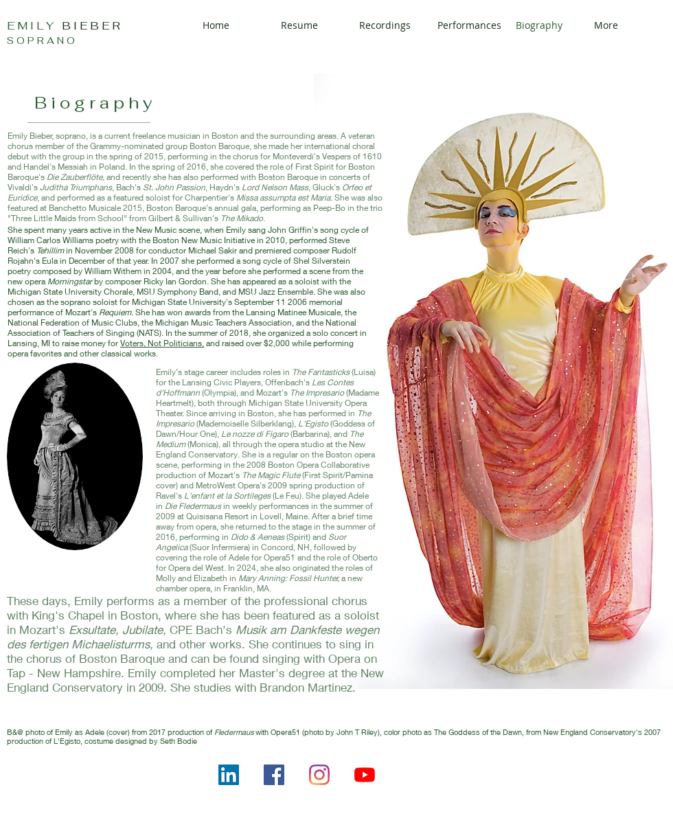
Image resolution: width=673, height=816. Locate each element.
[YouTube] (364, 774)
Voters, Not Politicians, (162, 343)
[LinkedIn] (228, 774)
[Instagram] (319, 774)
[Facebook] (274, 774)
